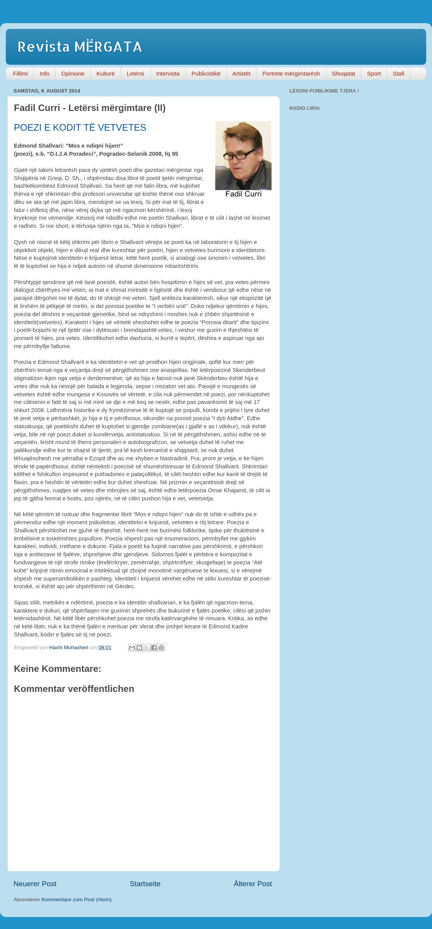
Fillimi (20, 73)
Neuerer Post (35, 884)
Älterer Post (253, 884)
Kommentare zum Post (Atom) (77, 899)
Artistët (242, 73)
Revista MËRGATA (80, 46)
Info (44, 73)
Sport (374, 73)
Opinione (72, 73)
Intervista (168, 73)
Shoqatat (343, 73)
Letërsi (135, 73)
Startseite (145, 884)
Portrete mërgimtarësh (291, 73)
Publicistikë (206, 73)
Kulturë (105, 73)
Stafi (398, 73)
